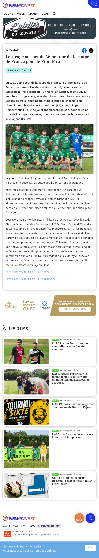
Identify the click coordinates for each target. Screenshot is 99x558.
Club (45, 14)
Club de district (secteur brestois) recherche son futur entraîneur (72, 481)
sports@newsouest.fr (49, 526)
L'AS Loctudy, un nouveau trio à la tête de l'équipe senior (72, 436)
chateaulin (13, 71)
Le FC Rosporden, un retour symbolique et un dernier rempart (70, 346)
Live (87, 2)
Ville (21, 14)
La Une (8, 14)
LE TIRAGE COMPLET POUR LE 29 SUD (29, 272)
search (56, 14)
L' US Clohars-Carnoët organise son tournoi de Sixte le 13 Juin (73, 405)
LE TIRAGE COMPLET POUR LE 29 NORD (30, 279)
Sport (33, 14)
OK (90, 547)
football (26, 71)
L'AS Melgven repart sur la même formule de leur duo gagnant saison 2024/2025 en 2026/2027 (71, 378)
